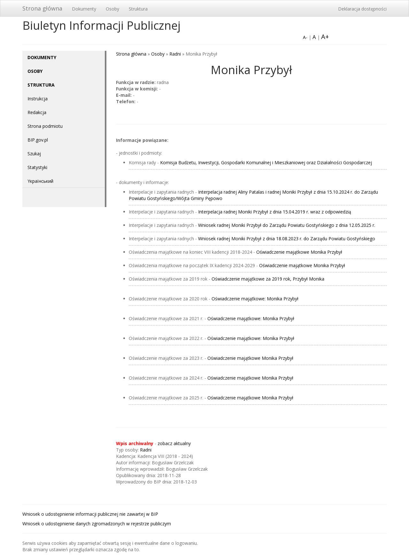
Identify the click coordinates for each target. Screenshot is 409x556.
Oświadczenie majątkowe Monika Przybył (299, 252)
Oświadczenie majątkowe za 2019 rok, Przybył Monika (268, 279)
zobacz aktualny (174, 443)
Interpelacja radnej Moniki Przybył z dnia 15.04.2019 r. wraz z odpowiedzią (274, 212)
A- (305, 37)
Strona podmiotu (45, 126)
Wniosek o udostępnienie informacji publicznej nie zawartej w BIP (90, 514)
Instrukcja (37, 99)
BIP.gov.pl (37, 140)
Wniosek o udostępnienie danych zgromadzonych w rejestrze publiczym (96, 524)
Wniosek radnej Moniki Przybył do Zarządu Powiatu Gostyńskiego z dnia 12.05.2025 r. (286, 225)
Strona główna (42, 8)
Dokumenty (84, 9)
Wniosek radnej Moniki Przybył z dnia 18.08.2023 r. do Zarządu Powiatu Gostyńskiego (286, 239)
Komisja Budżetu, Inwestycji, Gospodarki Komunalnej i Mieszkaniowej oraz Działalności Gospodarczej (266, 162)
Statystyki (37, 167)
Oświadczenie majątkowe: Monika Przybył (255, 299)
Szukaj (34, 154)
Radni (175, 54)
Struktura (138, 9)
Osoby (112, 9)
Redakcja (36, 112)
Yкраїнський (40, 181)
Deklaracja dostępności (362, 9)
